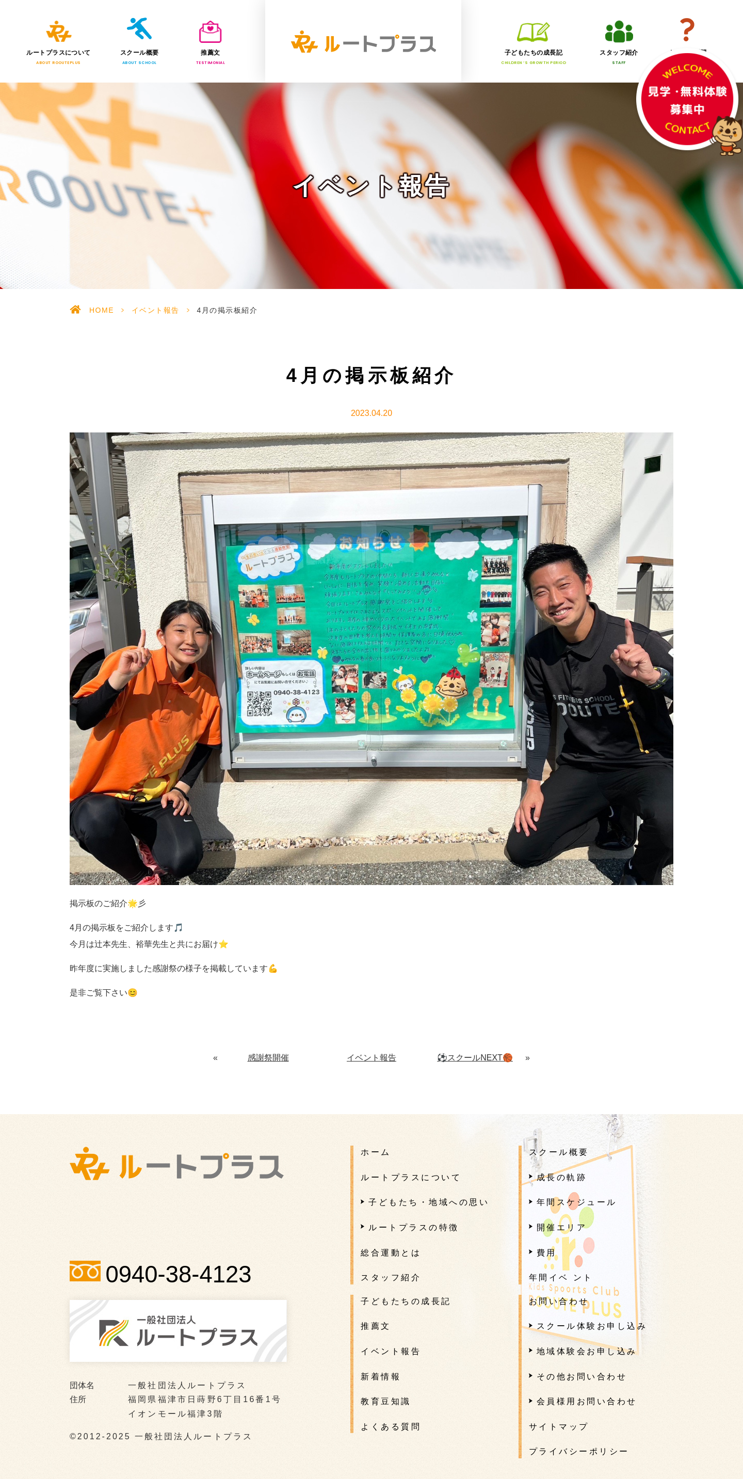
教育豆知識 (386, 1401)
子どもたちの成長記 (533, 57)
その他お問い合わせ (582, 1376)
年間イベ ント (561, 1277)
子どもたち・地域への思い (428, 1202)
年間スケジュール (577, 1202)
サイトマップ (559, 1426)
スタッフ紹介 (619, 57)
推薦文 (210, 57)
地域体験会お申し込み (587, 1351)
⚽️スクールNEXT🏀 (475, 1057)
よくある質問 (687, 57)
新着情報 (381, 1376)
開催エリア (562, 1227)
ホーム (376, 1152)
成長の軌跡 (562, 1177)
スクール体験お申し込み (592, 1326)
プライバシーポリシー (579, 1451)
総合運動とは (391, 1252)
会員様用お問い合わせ (587, 1401)
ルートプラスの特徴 (413, 1227)
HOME (101, 310)
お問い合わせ (559, 1301)
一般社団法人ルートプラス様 (363, 41)
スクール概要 (139, 57)
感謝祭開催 (268, 1057)
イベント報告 (156, 310)
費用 (547, 1252)
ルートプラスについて (58, 57)
